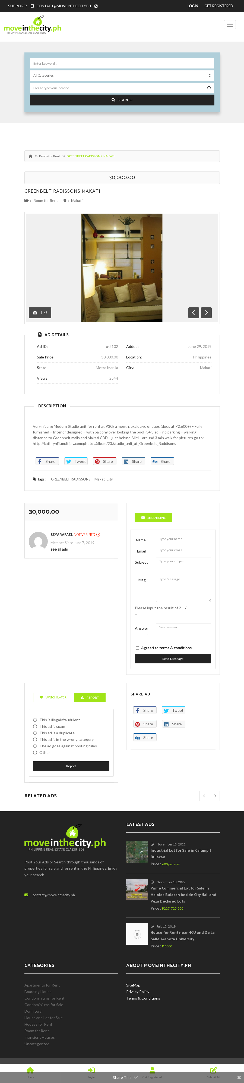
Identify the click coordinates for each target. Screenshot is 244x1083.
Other (44, 752)
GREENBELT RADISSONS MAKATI (62, 191)
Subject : (141, 565)
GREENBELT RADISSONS (70, 479)
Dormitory (33, 1011)
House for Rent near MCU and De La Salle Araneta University (183, 936)
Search (122, 100)
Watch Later (53, 697)
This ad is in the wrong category (66, 739)
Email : (142, 551)
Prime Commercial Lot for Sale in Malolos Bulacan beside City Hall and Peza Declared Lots (183, 895)
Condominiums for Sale (43, 1004)
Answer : (141, 631)
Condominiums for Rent (44, 998)
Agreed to (166, 647)
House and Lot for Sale (43, 1017)
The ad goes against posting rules (68, 746)
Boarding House (38, 991)
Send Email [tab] (153, 518)
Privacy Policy (137, 991)
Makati (77, 200)
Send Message (172, 659)
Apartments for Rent (42, 985)
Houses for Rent (38, 1024)
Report (71, 766)
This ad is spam (52, 726)
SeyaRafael (61, 535)
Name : (142, 540)
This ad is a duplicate (57, 733)
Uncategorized (36, 1043)
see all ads (59, 549)
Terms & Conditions (143, 998)
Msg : (143, 580)
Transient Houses (39, 1037)
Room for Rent (49, 156)
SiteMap (133, 985)
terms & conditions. (175, 647)
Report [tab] (90, 697)
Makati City (103, 479)
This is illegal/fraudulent (59, 719)
